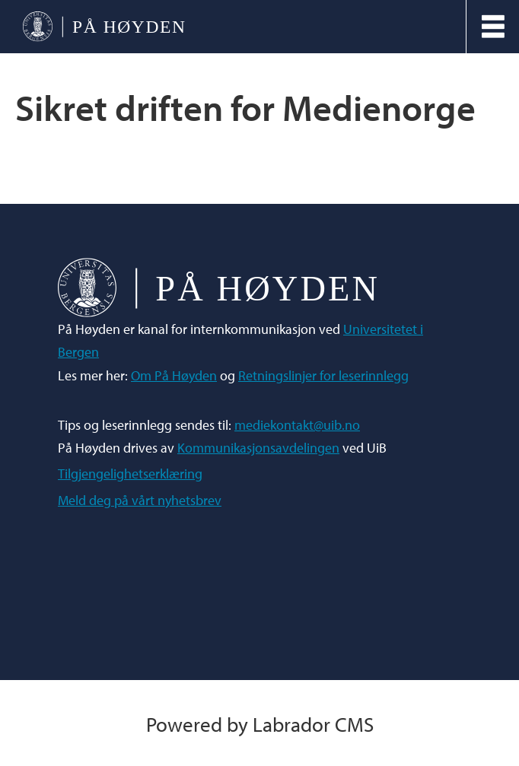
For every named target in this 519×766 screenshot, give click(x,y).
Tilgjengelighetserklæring (130, 473)
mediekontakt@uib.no (297, 425)
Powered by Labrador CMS (260, 723)
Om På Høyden (174, 375)
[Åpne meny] (493, 26)
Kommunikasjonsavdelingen (258, 447)
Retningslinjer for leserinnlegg (323, 375)
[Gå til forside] (103, 26)
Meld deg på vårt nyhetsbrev (139, 500)
